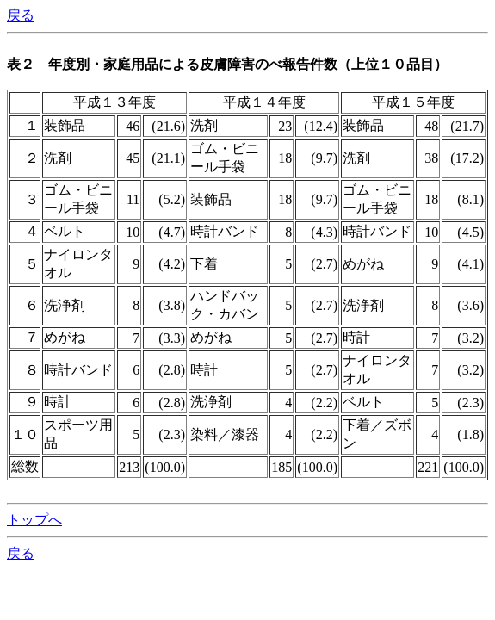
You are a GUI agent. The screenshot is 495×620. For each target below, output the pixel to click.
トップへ (34, 519)
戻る (20, 15)
